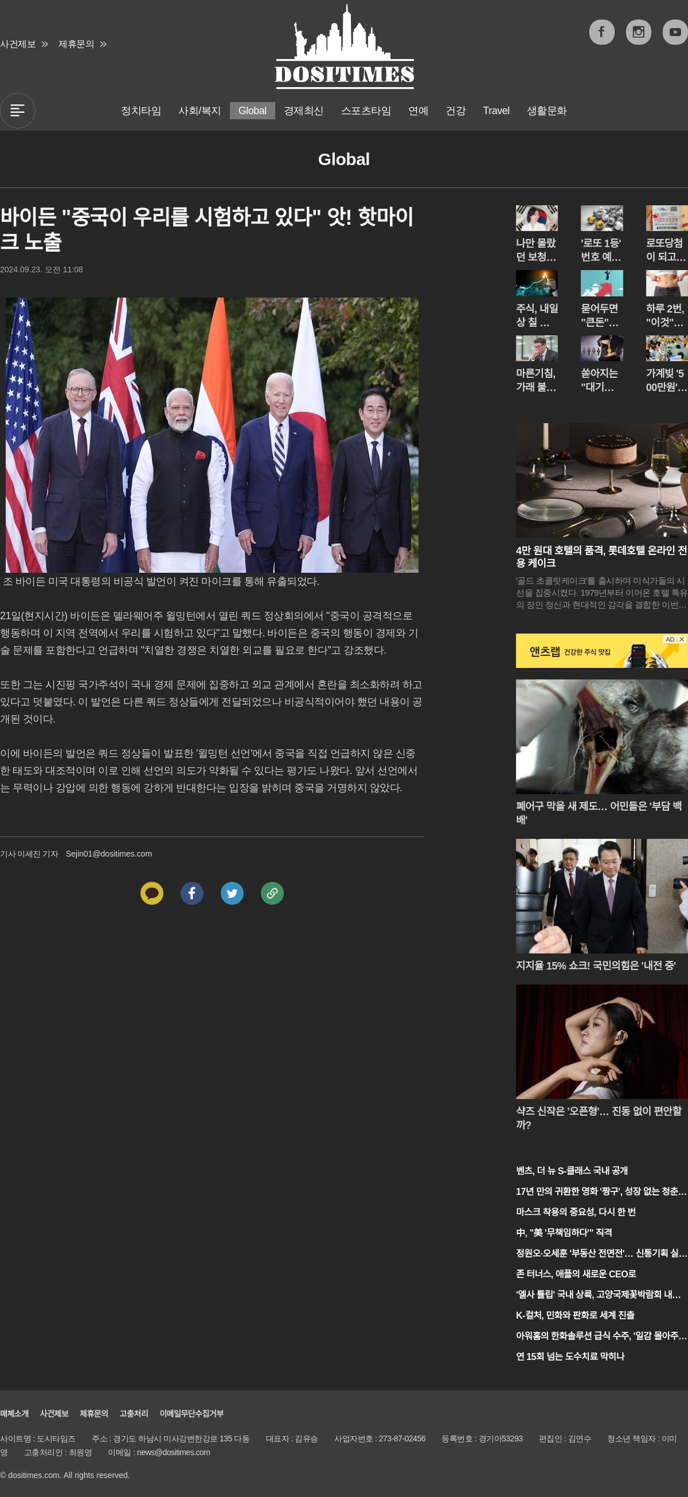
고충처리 (134, 1413)
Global (253, 110)
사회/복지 (199, 110)
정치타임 (141, 110)
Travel (496, 110)
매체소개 (14, 1413)
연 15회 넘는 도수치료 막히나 (570, 1357)
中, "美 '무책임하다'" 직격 (564, 1233)
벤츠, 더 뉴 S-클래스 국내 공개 (572, 1171)
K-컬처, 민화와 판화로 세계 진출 (575, 1315)
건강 (455, 110)
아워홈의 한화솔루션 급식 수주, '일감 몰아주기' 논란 (597, 1337)
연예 (418, 110)
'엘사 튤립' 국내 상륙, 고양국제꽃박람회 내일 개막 (598, 1296)
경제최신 (304, 110)
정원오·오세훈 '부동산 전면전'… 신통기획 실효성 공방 (601, 1255)
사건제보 (18, 44)
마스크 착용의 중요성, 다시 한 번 (576, 1212)
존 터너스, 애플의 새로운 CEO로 (576, 1274)
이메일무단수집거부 (191, 1413)
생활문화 (547, 110)
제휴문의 (76, 44)
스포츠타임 (366, 110)
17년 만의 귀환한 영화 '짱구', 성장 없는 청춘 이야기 (597, 1193)
